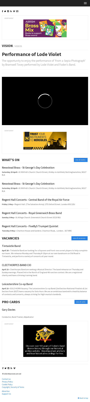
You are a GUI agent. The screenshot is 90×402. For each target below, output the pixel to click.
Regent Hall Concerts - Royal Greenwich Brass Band (32, 213)
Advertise (6, 391)
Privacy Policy (7, 381)
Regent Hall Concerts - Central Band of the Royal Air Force (35, 199)
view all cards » (81, 302)
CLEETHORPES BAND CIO (16, 265)
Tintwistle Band (11, 246)
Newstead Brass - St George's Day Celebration (28, 167)
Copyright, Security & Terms (13, 387)
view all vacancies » (79, 238)
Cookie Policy (7, 384)
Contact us (6, 379)
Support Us (6, 394)
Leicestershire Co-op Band (17, 284)
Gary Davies (8, 309)
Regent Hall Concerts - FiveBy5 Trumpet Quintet (30, 226)
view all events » (80, 160)
